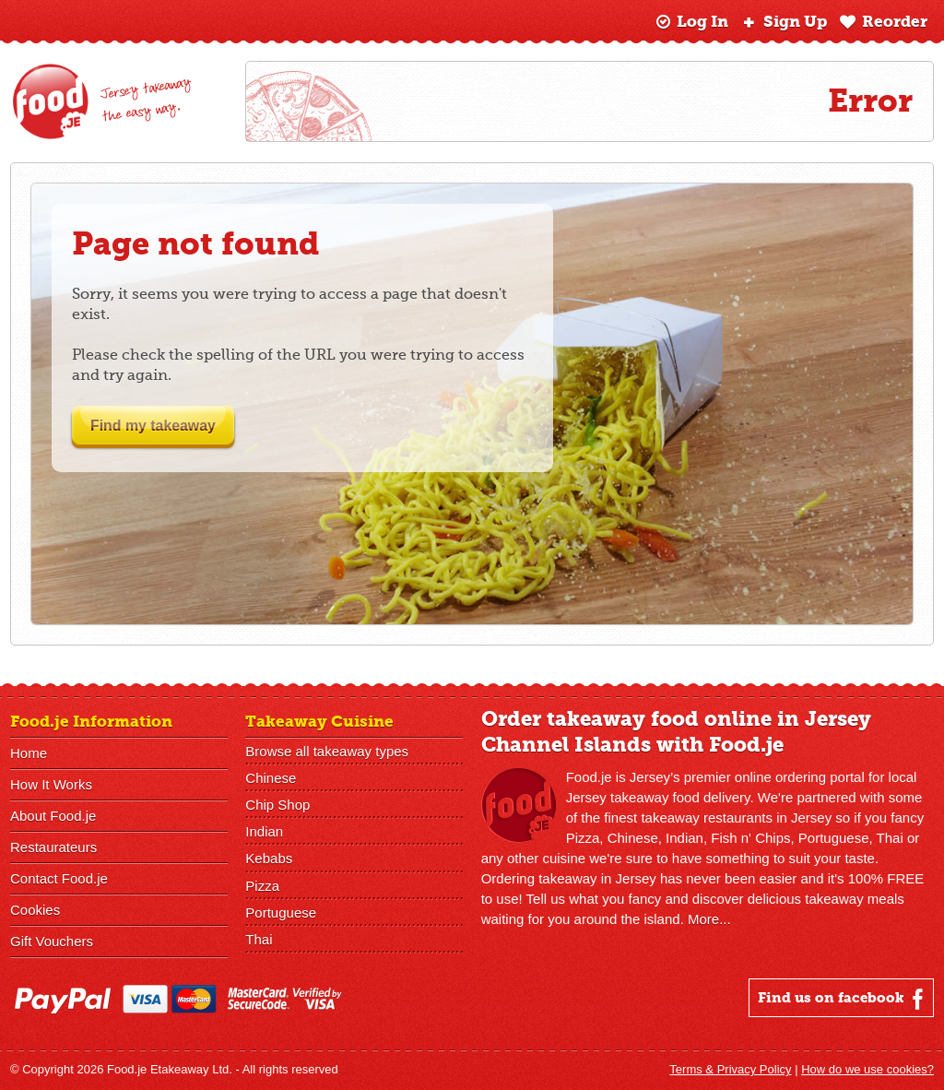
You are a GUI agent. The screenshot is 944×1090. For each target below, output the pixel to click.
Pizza (262, 885)
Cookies (35, 910)
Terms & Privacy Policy (730, 1069)
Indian (264, 831)
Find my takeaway (165, 425)
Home (28, 753)
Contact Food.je (59, 878)
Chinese (270, 778)
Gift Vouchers (51, 941)
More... (709, 919)
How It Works (51, 784)
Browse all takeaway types (326, 751)
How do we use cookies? (867, 1069)
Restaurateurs (53, 847)
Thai (258, 938)
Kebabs (268, 858)
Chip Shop (277, 804)
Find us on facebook (843, 999)
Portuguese (280, 911)
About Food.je (53, 815)
